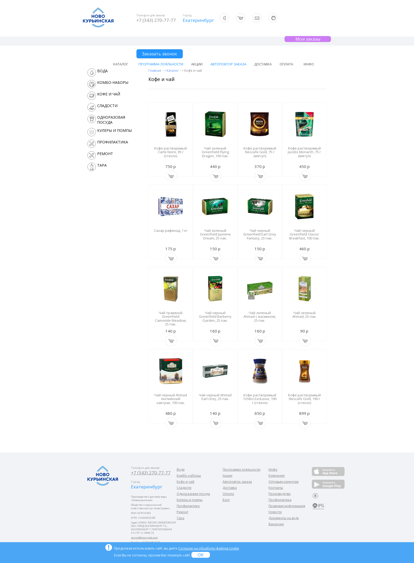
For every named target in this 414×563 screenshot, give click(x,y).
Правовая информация (287, 506)
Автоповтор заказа (228, 64)
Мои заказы (307, 39)
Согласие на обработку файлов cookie (208, 548)
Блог (226, 500)
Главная (155, 70)
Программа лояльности (161, 64)
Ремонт (182, 512)
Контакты (276, 487)
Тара (180, 518)
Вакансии (276, 524)
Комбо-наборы (189, 475)
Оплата (286, 64)
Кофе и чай (185, 481)
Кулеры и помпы (190, 500)
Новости (275, 512)
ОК (201, 555)
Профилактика (188, 506)
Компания (277, 475)
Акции (197, 64)
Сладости (184, 487)
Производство (280, 494)
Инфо (273, 469)
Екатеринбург (198, 20)
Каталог (173, 70)
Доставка (263, 64)
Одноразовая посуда (193, 494)
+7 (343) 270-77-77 (156, 20)
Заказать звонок (159, 54)
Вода (181, 469)
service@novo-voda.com (144, 537)
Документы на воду (284, 518)
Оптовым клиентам (284, 481)
